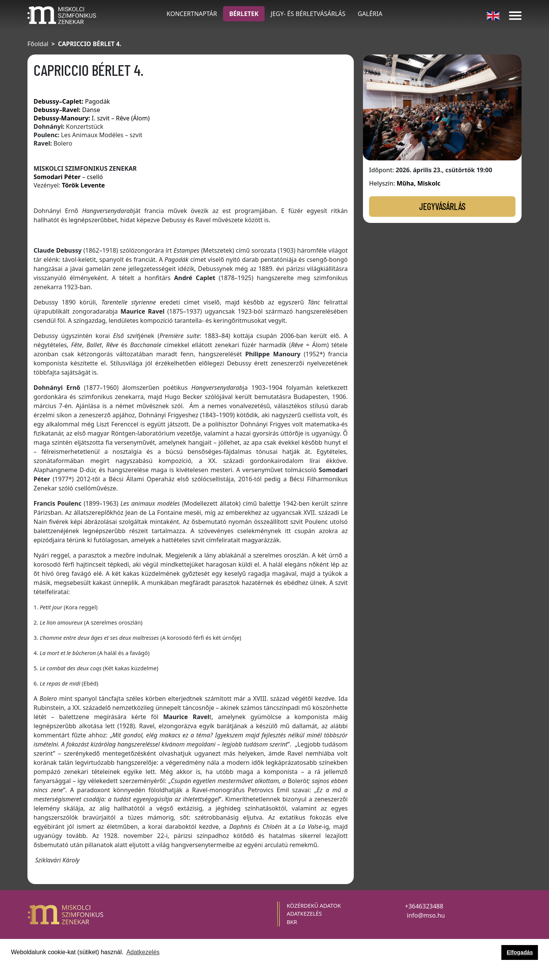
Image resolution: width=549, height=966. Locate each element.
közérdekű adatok (314, 905)
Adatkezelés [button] (142, 952)
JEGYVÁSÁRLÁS (442, 206)
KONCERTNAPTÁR (192, 14)
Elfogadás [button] (520, 952)
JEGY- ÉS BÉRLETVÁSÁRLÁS (308, 14)
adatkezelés (304, 913)
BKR (292, 922)
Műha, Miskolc (418, 183)
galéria (370, 14)
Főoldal (37, 44)
